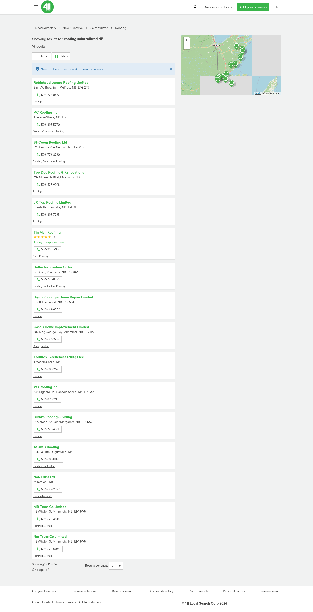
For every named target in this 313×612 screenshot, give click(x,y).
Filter (41, 56)
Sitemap (95, 602)
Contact (47, 602)
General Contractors (44, 131)
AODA (82, 602)
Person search (198, 591)
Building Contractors (44, 161)
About (36, 602)
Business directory (161, 591)
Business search (122, 591)
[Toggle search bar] (195, 6)
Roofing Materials (42, 496)
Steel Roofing (40, 256)
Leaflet (258, 93)
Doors (36, 346)
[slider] (42, 237)
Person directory (234, 591)
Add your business (253, 7)
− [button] (186, 46)
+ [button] (186, 40)
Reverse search (270, 591)
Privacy (71, 602)
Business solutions (218, 7)
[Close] (171, 69)
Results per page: (96, 565)
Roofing (37, 101)
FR (276, 7)
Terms (59, 602)
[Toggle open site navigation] (35, 6)
